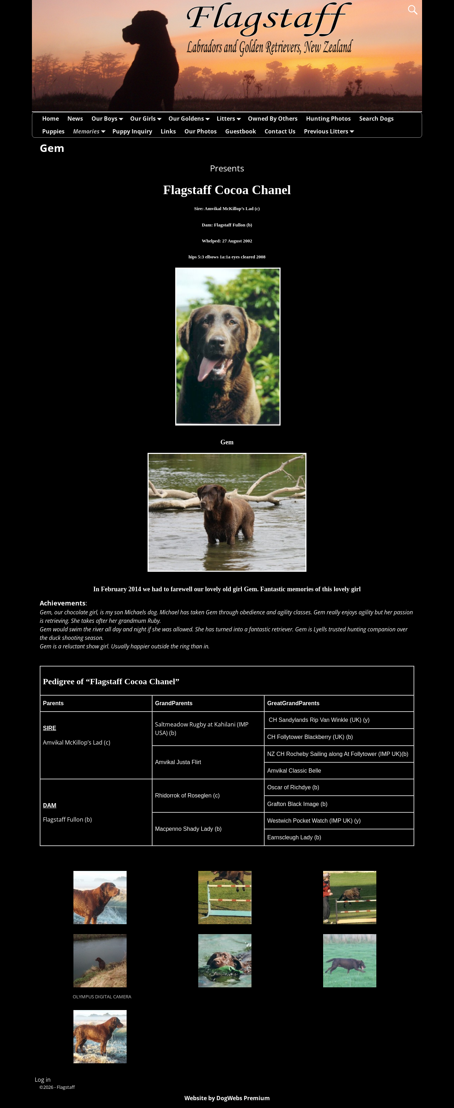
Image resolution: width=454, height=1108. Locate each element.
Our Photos (200, 131)
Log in (43, 1080)
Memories (90, 131)
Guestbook (240, 131)
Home (50, 118)
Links (168, 131)
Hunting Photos (328, 118)
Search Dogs (376, 118)
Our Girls (147, 119)
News (75, 118)
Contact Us (280, 131)
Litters (230, 119)
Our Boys (109, 119)
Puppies (53, 131)
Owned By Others (273, 118)
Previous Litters (330, 131)
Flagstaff (66, 1087)
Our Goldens (190, 119)
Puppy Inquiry (132, 131)
